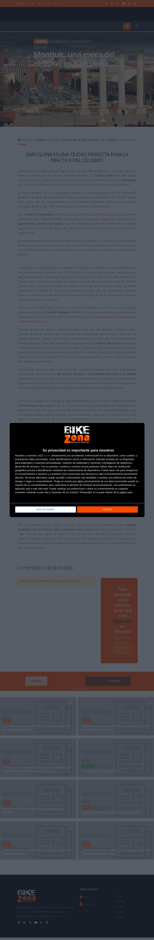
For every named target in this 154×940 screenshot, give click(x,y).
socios (47, 455)
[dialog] (77, 470)
